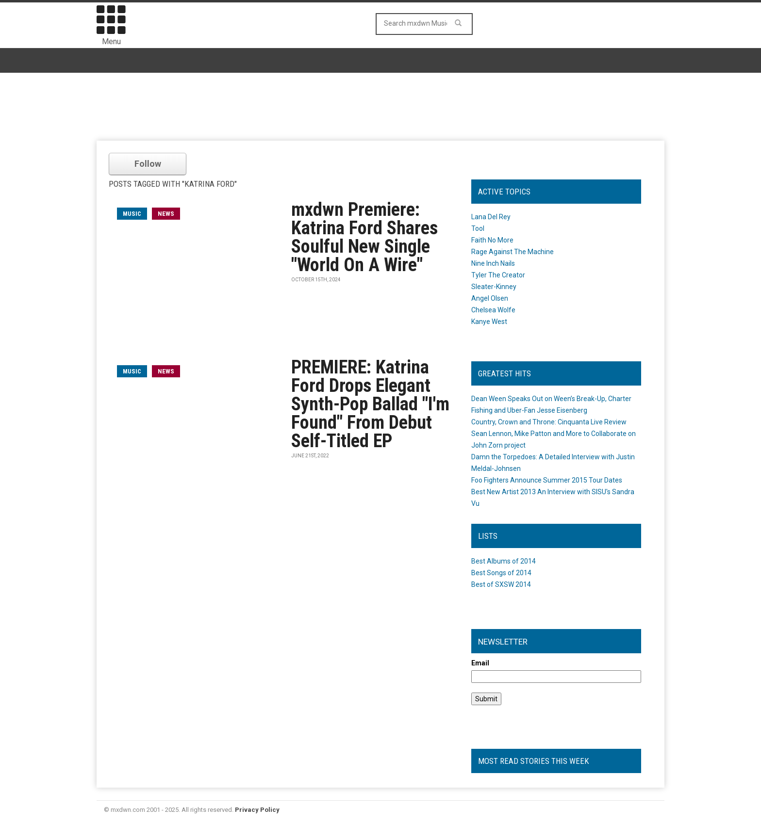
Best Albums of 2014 (503, 561)
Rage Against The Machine (512, 252)
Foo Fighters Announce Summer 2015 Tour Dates (546, 480)
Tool (477, 228)
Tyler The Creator (498, 275)
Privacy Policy (257, 809)
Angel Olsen (489, 298)
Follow (147, 164)
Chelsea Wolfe (493, 310)
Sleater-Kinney (493, 287)
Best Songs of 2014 (501, 573)
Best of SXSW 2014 (501, 584)
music (132, 213)
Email (480, 663)
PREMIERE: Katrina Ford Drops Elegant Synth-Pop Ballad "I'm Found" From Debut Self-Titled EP (370, 404)
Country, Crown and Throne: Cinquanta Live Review (549, 422)
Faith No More (492, 240)
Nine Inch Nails (493, 263)
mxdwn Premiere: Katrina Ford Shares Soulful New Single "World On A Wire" (364, 237)
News (166, 213)
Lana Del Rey (491, 217)
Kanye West (489, 321)
